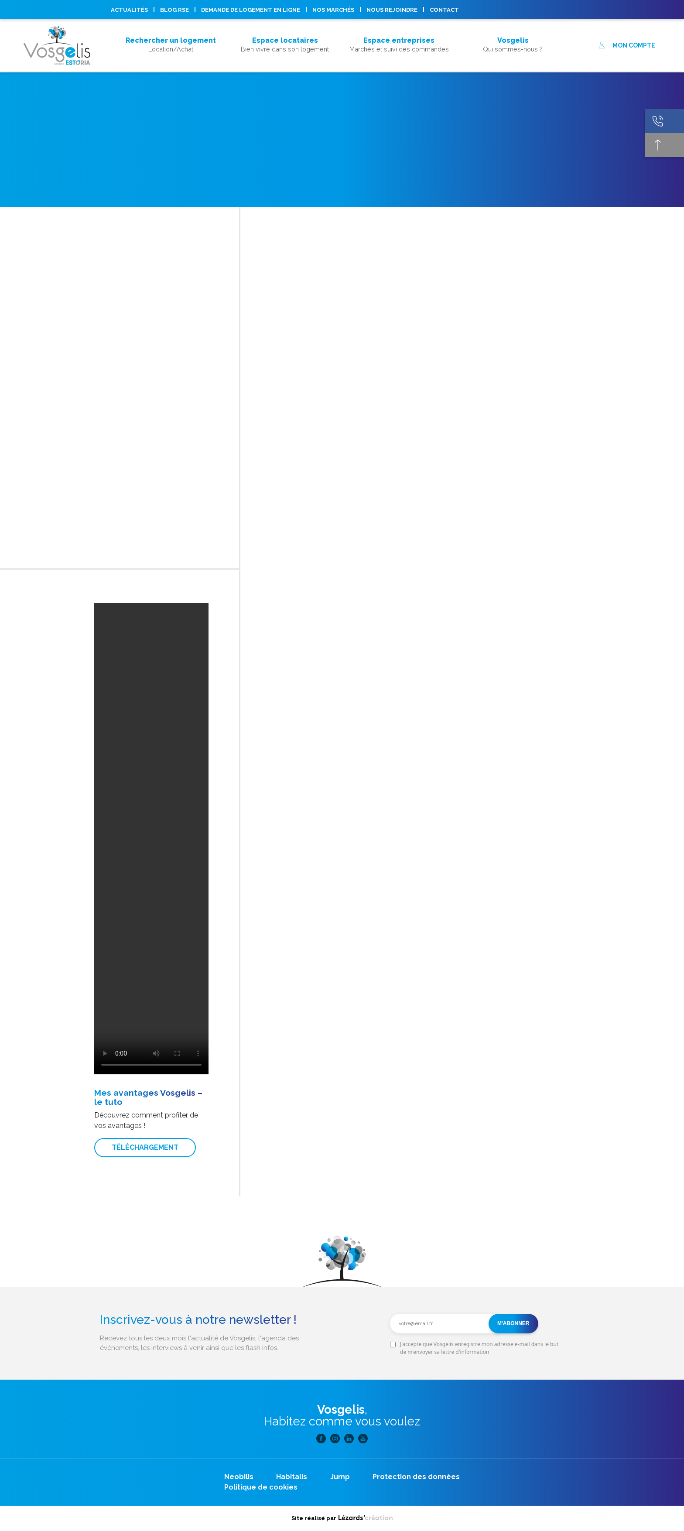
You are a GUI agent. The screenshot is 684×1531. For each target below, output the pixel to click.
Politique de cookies (261, 1487)
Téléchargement (145, 1147)
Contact (444, 10)
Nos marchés (333, 10)
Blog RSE (174, 10)
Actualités (129, 10)
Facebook (575, 9)
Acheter (170, 29)
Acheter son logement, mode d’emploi (170, 56)
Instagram (589, 9)
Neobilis (238, 1477)
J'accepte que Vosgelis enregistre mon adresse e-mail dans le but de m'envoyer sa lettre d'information (479, 1348)
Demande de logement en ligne (250, 10)
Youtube (617, 9)
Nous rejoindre (391, 10)
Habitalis (291, 1477)
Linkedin (603, 9)
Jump (340, 1477)
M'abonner (513, 1323)
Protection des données (416, 1477)
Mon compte (626, 45)
